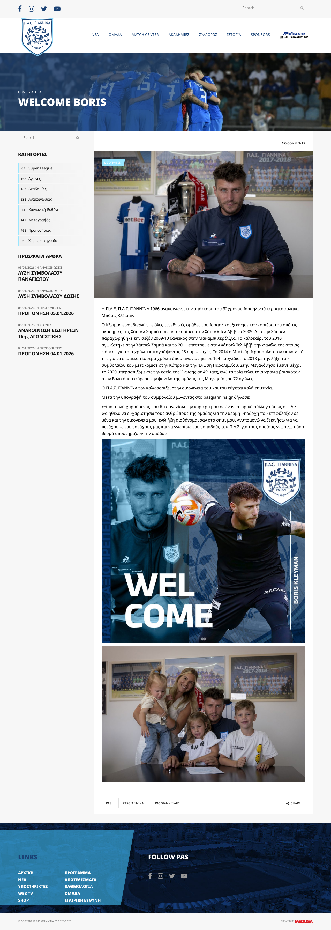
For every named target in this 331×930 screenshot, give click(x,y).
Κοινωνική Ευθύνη (38, 210)
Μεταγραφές (112, 162)
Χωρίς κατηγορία (37, 241)
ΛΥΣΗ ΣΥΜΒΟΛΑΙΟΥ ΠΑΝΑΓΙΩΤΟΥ (40, 276)
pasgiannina (133, 803)
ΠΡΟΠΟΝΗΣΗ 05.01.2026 (46, 313)
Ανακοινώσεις (35, 199)
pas (108, 803)
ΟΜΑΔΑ (72, 893)
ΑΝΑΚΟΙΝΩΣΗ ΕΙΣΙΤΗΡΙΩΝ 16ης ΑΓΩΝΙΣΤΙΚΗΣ (48, 333)
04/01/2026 (26, 348)
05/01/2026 (26, 267)
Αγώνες (29, 178)
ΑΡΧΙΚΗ (25, 872)
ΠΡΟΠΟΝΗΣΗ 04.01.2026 (46, 353)
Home (22, 92)
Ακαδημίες (32, 189)
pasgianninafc (167, 803)
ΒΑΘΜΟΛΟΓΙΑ (79, 886)
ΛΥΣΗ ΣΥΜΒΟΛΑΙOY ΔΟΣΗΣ (48, 296)
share (293, 803)
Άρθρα (36, 92)
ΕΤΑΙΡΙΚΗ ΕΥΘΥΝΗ (83, 900)
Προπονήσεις (34, 230)
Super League (35, 168)
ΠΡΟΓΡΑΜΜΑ (78, 872)
